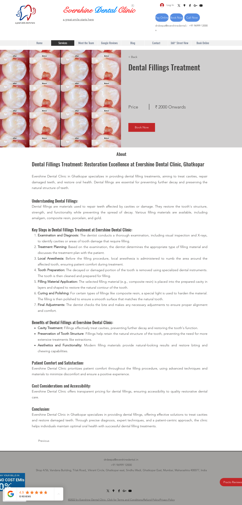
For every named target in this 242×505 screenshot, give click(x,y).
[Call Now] (192, 17)
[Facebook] (190, 5)
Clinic (126, 10)
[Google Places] (184, 5)
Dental (105, 10)
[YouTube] (201, 5)
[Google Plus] (195, 5)
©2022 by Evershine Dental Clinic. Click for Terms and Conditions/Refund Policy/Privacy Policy (121, 499)
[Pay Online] (162, 17)
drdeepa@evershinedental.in (121, 459)
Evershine (78, 10)
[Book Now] (176, 17)
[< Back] (139, 57)
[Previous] (48, 441)
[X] (179, 5)
